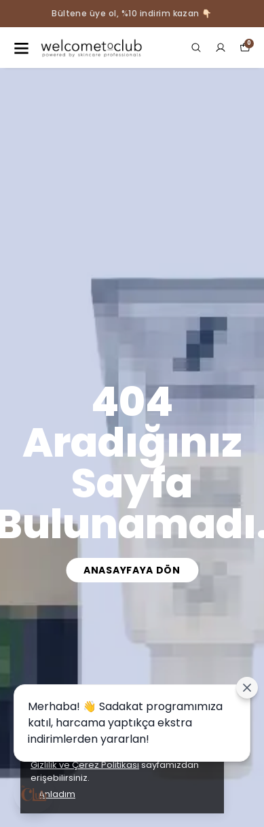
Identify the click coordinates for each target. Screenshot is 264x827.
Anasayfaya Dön (132, 570)
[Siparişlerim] (220, 47)
